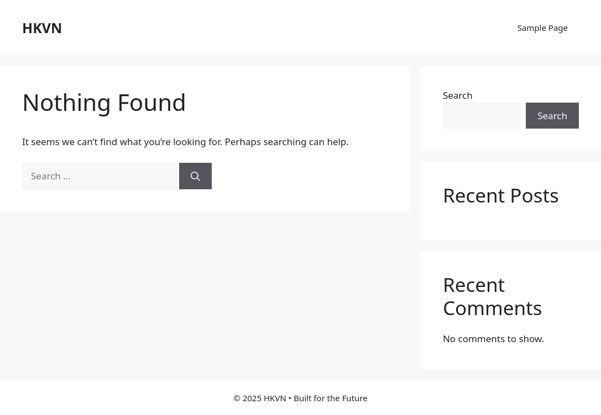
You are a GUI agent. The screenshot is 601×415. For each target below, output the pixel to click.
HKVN (42, 27)
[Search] (195, 176)
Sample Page (543, 27)
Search (458, 95)
